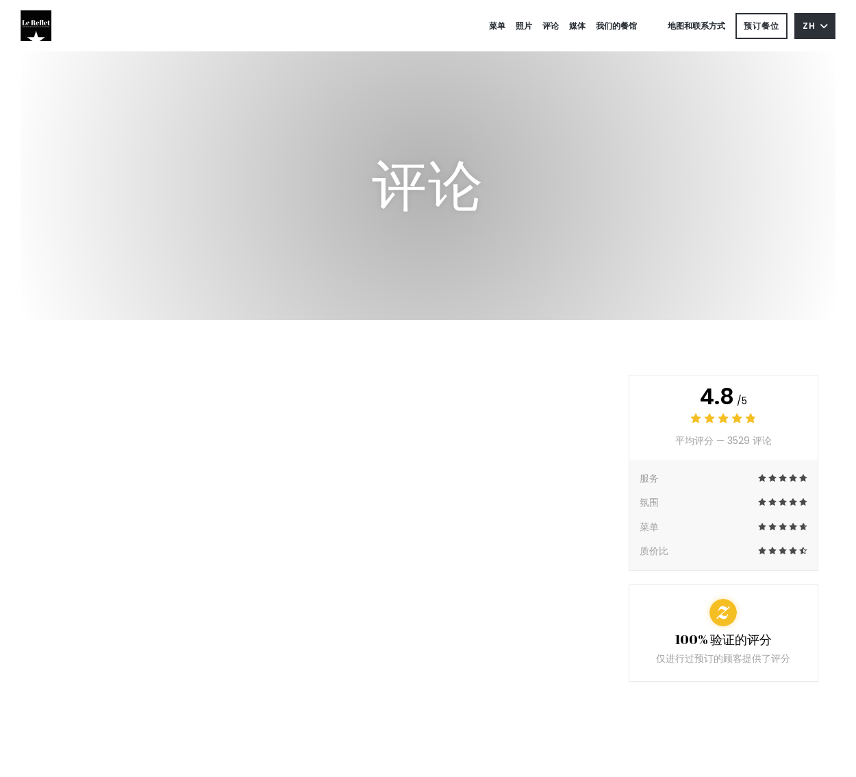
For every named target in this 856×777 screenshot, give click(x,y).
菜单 (497, 26)
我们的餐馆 (616, 26)
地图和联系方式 (696, 26)
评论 (550, 26)
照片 (524, 26)
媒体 (577, 26)
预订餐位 (761, 26)
